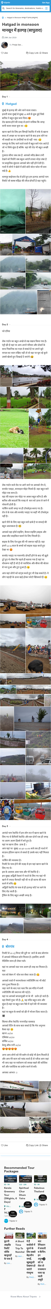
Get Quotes (13, 1214)
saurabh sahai (24, 1256)
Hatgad (9, 104)
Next (44, 1197)
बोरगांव (8, 946)
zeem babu (11, 1263)
